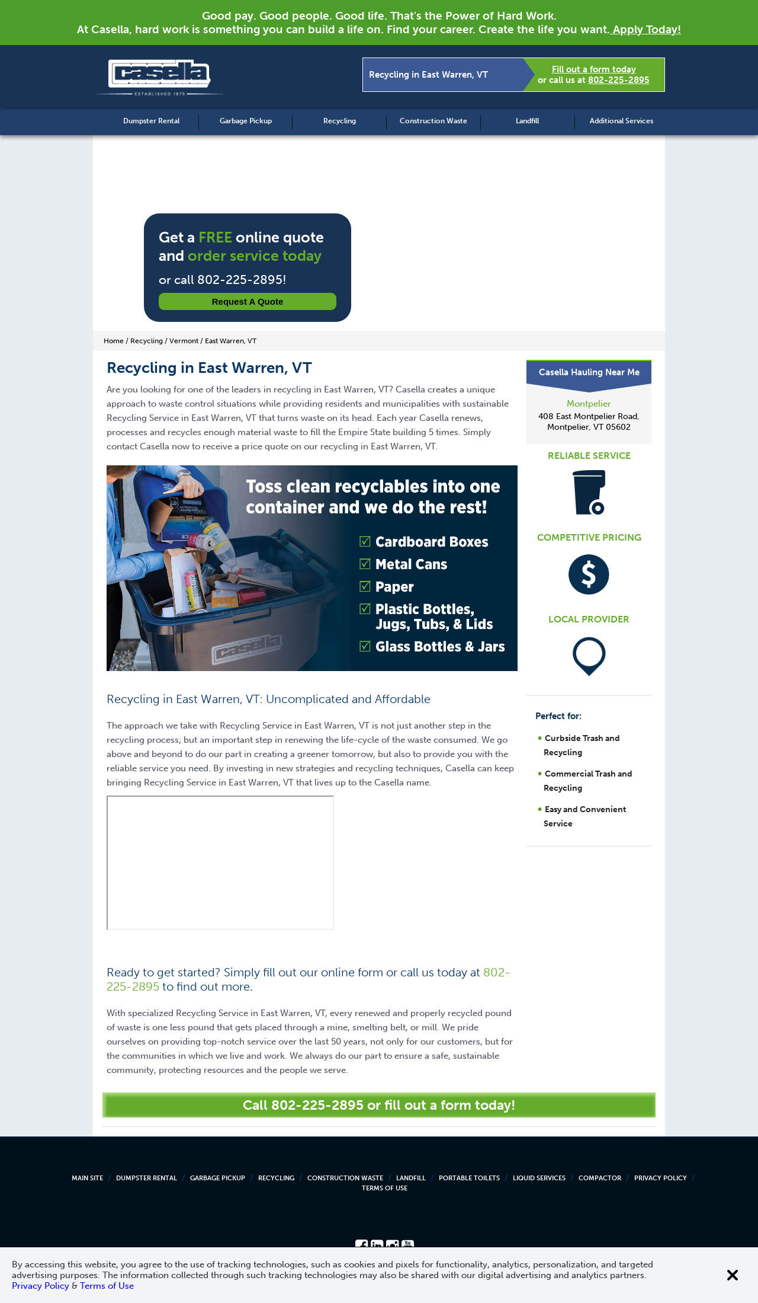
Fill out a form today (594, 69)
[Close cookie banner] (732, 1275)
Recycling (339, 121)
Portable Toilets (469, 1178)
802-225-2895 (619, 80)
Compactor (600, 1178)
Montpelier (589, 403)
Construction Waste (433, 121)
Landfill (527, 121)
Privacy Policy (660, 1178)
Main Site (87, 1178)
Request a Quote (248, 301)
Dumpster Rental (151, 121)
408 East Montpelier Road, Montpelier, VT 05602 (589, 421)
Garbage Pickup (246, 121)
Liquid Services (539, 1178)
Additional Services (621, 121)
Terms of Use (384, 1188)
